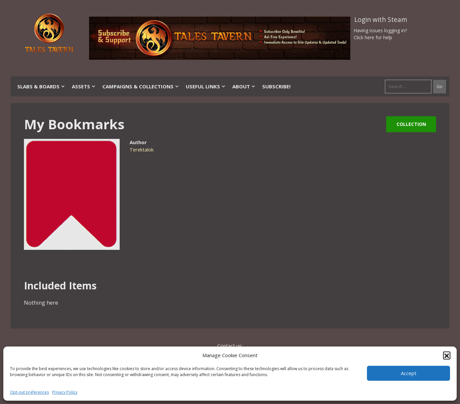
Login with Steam (380, 19)
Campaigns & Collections (140, 86)
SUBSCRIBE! (276, 86)
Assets (84, 86)
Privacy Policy (64, 392)
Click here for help (373, 37)
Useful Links (206, 86)
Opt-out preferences (29, 392)
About (244, 86)
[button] (446, 355)
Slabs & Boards (41, 86)
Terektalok (142, 150)
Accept (408, 373)
